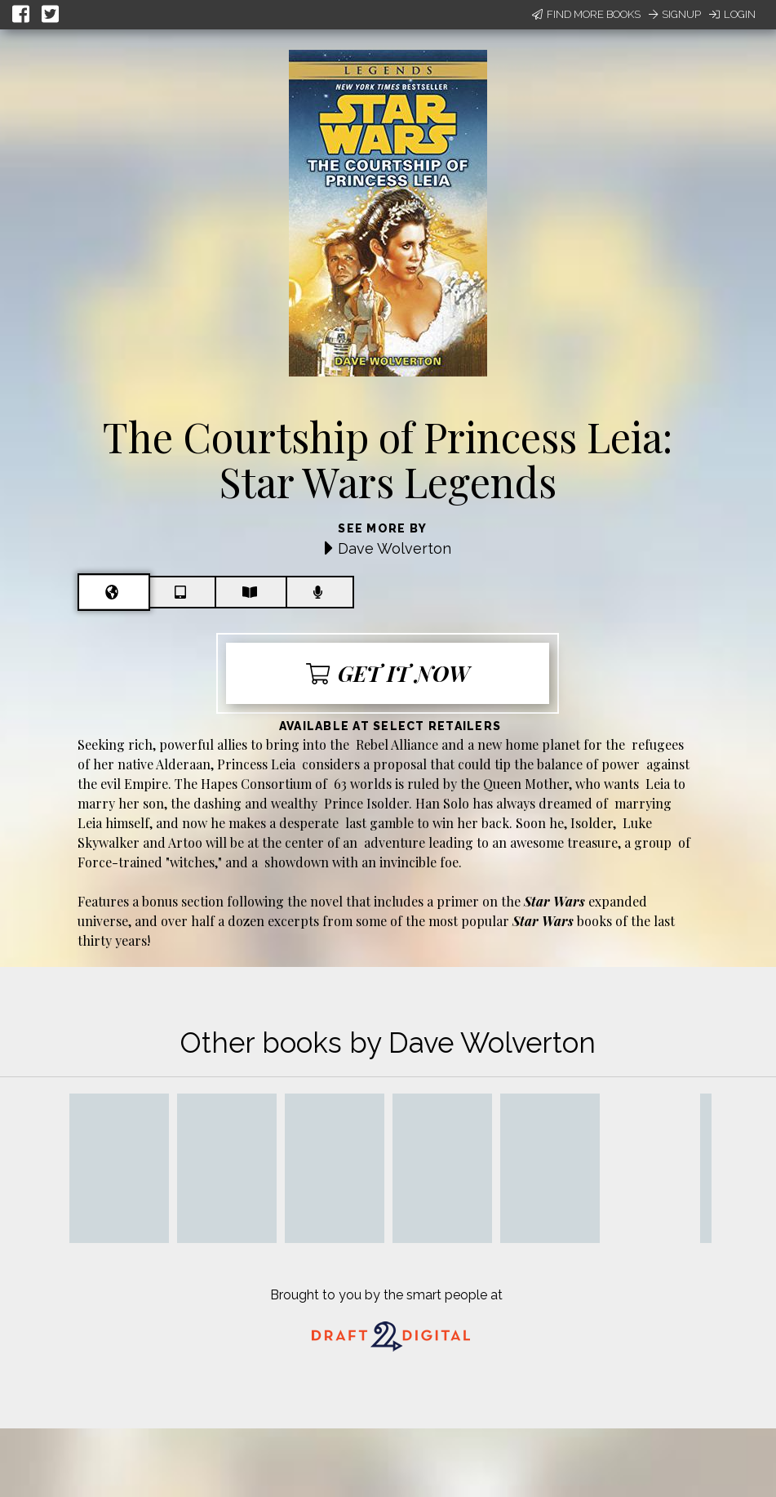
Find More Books (586, 14)
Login (732, 14)
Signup (675, 14)
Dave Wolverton (394, 548)
